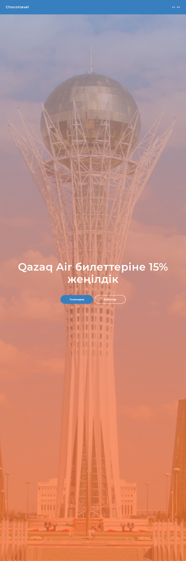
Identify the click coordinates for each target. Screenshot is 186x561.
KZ (173, 7)
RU (178, 7)
